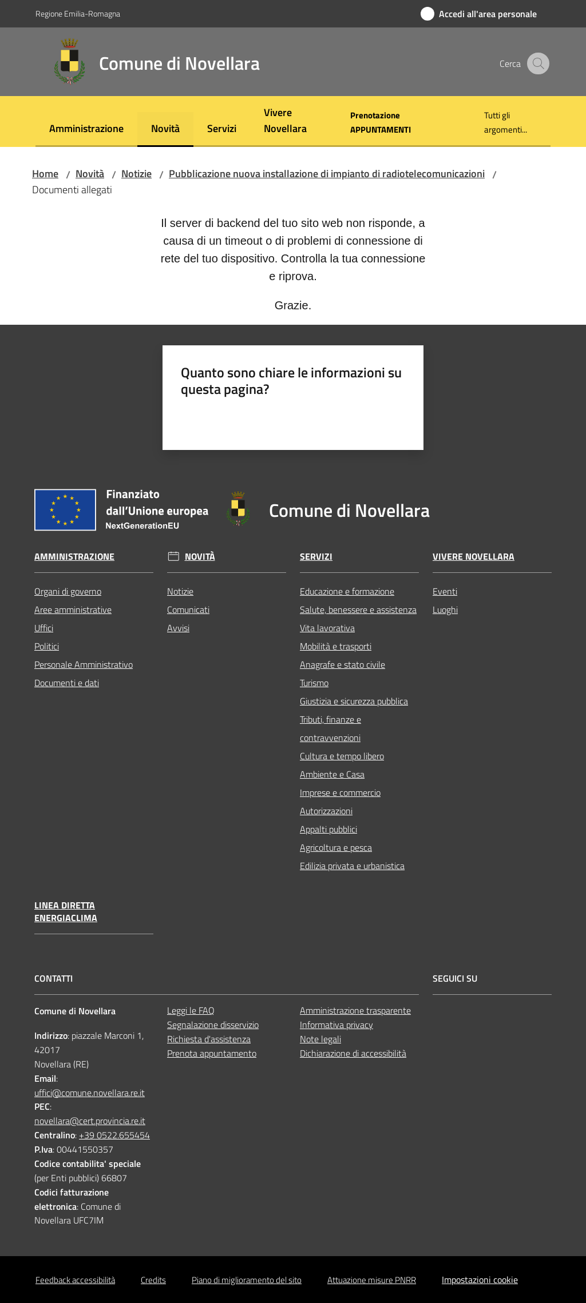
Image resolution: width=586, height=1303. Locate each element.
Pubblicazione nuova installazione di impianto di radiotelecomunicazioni (327, 173)
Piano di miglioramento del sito (247, 1279)
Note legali (320, 1039)
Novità (90, 173)
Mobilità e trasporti (335, 646)
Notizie (136, 173)
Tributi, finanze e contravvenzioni (330, 728)
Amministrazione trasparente (355, 1010)
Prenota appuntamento (211, 1053)
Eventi (445, 591)
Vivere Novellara (473, 556)
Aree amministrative (73, 609)
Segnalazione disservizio (213, 1024)
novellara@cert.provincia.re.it (89, 1120)
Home (45, 173)
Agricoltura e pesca (336, 847)
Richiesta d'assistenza (209, 1039)
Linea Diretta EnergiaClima (65, 912)
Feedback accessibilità (75, 1279)
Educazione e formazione (347, 591)
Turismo (314, 683)
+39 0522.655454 (114, 1135)
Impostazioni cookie (480, 1279)
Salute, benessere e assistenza (358, 609)
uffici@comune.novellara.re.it (89, 1092)
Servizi (316, 556)
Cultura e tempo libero (342, 756)
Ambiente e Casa (332, 774)
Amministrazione (74, 556)
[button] (537, 63)
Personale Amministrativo (83, 664)
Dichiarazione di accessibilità (353, 1053)
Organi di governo (67, 591)
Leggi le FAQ (191, 1010)
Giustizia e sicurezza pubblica (354, 701)
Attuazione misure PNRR (371, 1279)
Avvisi (178, 628)
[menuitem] (86, 129)
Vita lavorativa (327, 628)
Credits (153, 1279)
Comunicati (188, 609)
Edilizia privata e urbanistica (352, 865)
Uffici (43, 628)
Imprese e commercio (340, 792)
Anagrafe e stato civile (342, 664)
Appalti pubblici (328, 829)
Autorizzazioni (326, 811)
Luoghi (445, 609)
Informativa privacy (336, 1024)
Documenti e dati (66, 683)
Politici (46, 646)
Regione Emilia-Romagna (77, 13)
